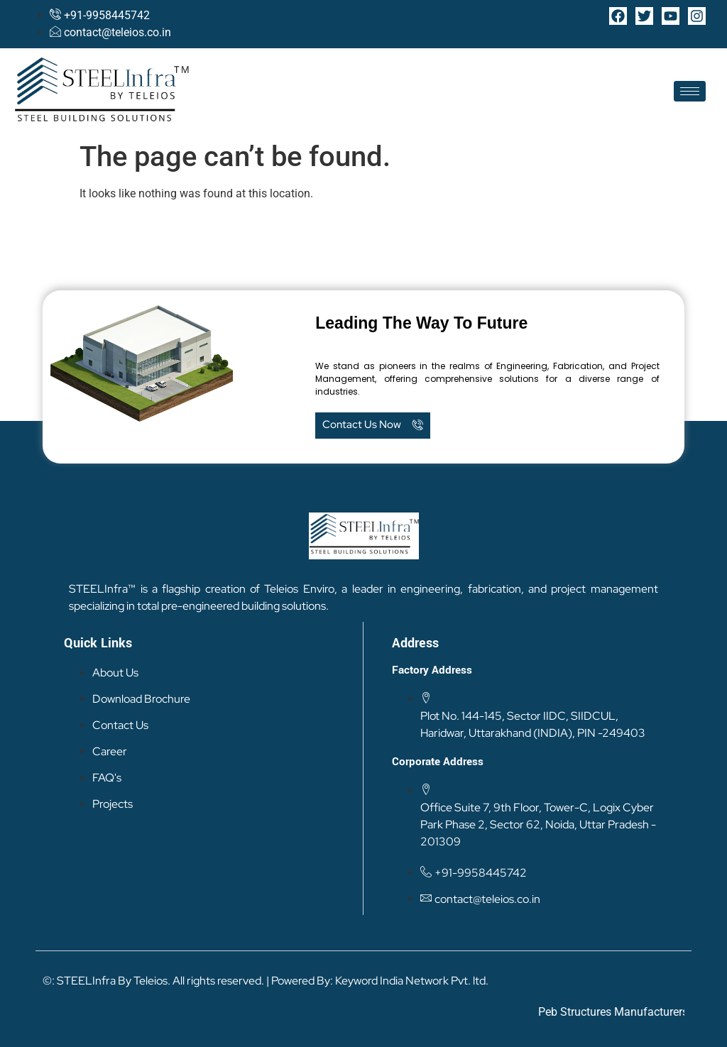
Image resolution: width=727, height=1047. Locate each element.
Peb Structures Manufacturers (627, 1012)
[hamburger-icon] (690, 91)
